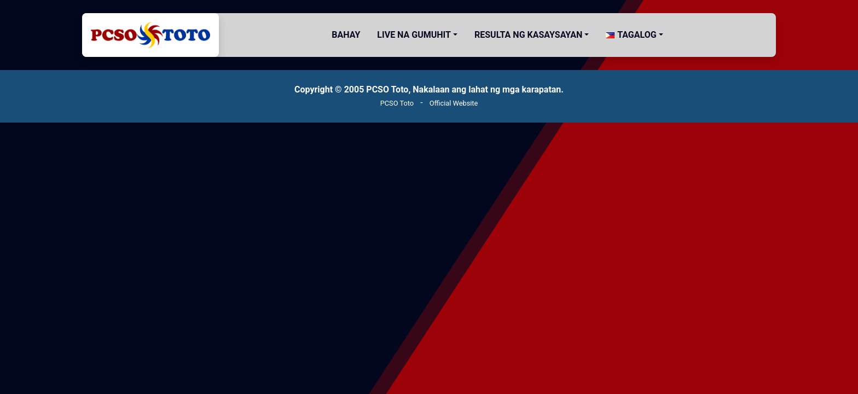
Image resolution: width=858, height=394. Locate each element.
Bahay (346, 35)
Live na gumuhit (414, 35)
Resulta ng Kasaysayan (528, 35)
